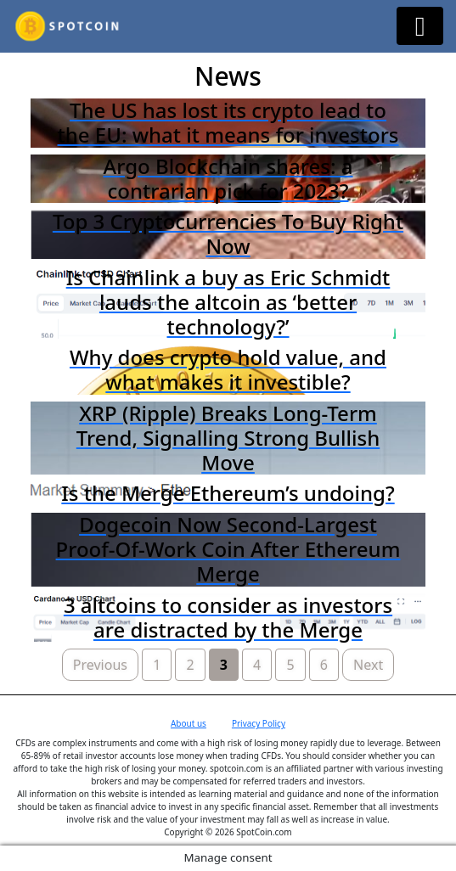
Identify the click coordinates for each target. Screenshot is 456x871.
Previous (100, 664)
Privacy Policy (258, 723)
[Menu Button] (420, 26)
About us (188, 723)
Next (368, 664)
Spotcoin (228, 26)
